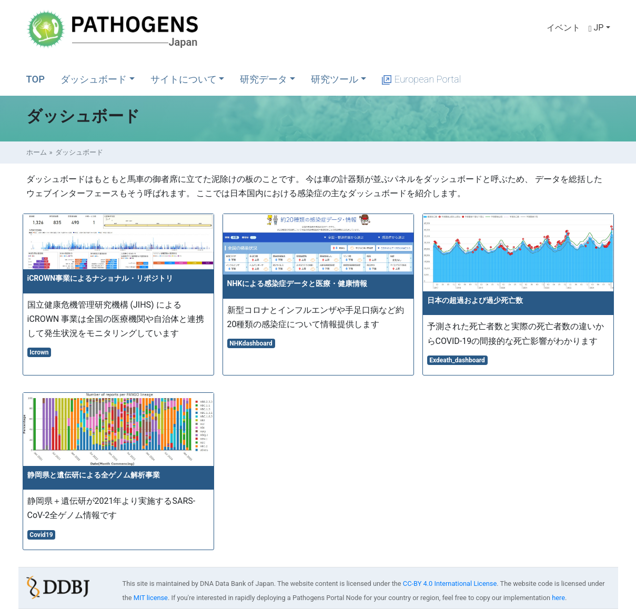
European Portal (421, 79)
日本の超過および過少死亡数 (475, 300)
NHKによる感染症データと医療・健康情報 (297, 283)
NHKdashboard (250, 343)
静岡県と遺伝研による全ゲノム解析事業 (93, 475)
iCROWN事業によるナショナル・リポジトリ (100, 278)
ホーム (36, 152)
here (558, 598)
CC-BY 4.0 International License (450, 583)
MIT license (151, 598)
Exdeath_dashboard (457, 360)
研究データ (263, 79)
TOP (35, 79)
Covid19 (41, 535)
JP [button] (596, 28)
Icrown (38, 352)
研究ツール (334, 79)
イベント (563, 28)
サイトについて (183, 79)
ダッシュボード (93, 79)
